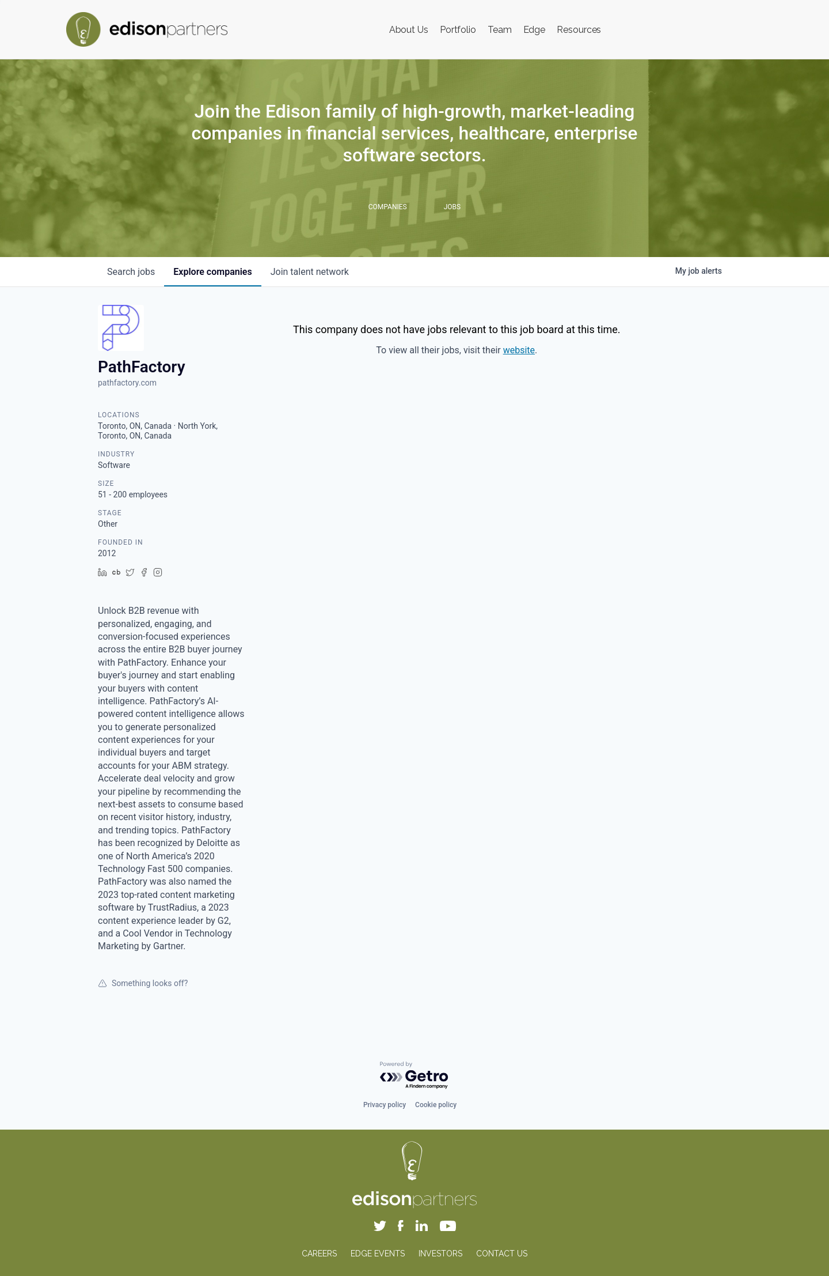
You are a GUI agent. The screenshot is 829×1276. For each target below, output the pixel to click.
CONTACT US (501, 1253)
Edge (534, 29)
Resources (579, 29)
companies (212, 271)
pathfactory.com (127, 382)
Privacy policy (384, 1105)
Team (500, 29)
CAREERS (319, 1253)
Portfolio (458, 29)
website (519, 350)
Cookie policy (436, 1105)
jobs (131, 271)
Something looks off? (143, 983)
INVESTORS (440, 1253)
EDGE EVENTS (378, 1253)
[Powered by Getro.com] (414, 1076)
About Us (408, 29)
